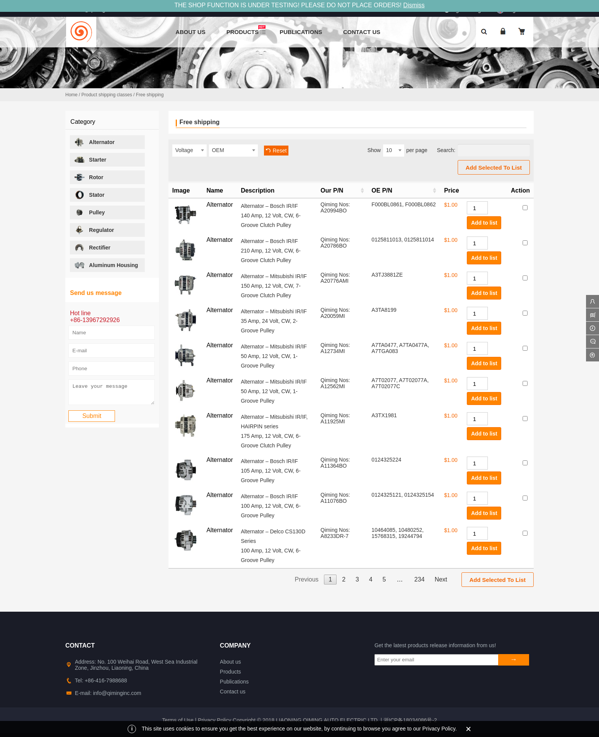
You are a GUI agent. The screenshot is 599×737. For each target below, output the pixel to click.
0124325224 (386, 460)
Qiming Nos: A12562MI (335, 383)
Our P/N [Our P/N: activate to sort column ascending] (332, 190)
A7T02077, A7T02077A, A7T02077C (400, 383)
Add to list (484, 223)
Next (441, 579)
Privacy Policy (214, 720)
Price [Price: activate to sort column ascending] (451, 190)
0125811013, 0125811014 (403, 239)
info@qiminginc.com (100, 9)
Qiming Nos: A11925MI (335, 418)
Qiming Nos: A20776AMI (335, 278)
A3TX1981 (384, 415)
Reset (280, 150)
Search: (483, 150)
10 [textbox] (389, 150)
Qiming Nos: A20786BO (335, 242)
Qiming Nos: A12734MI (335, 348)
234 (419, 579)
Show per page (397, 150)
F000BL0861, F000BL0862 (404, 204)
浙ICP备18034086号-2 (410, 720)
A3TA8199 (384, 310)
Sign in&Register (471, 10)
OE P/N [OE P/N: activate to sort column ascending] (382, 190)
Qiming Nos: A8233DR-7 (335, 533)
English (510, 9)
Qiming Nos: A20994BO (335, 207)
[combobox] (189, 150)
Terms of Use (177, 720)
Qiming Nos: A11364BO (335, 463)
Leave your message (111, 393)
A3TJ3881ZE (387, 275)
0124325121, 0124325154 (403, 495)
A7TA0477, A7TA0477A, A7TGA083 (400, 348)
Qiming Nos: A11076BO (335, 498)
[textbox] (189, 150)
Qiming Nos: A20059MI (335, 313)
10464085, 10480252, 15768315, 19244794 (398, 533)
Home (71, 94)
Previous (307, 579)
